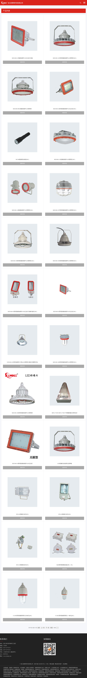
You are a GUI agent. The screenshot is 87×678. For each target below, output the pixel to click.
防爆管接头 (40, 676)
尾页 (51, 627)
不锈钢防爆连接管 (64, 674)
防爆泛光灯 (47, 667)
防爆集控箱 (72, 672)
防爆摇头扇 (20, 676)
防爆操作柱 (38, 669)
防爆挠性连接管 (41, 674)
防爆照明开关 (75, 671)
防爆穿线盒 (25, 671)
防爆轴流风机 (6, 676)
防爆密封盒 (25, 674)
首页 (39, 627)
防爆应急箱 (78, 672)
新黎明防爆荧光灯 (54, 669)
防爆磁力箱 (35, 672)
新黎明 (11, 667)
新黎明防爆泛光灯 (39, 667)
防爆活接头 (33, 676)
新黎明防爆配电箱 (73, 667)
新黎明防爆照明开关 (66, 671)
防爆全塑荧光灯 (71, 669)
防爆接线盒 (41, 671)
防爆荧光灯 (63, 669)
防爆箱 (22, 669)
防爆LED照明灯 (30, 667)
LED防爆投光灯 (64, 667)
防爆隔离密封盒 (17, 674)
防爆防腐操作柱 (45, 669)
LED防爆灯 (22, 667)
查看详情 (22, 62)
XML (47, 664)
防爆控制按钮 (52, 672)
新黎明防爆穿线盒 (16, 671)
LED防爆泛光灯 (55, 667)
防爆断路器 (16, 672)
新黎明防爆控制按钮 (43, 672)
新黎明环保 (16, 667)
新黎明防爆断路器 (8, 672)
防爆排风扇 (14, 676)
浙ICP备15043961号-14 (39, 664)
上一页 (43, 627)
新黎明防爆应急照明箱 (62, 672)
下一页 (47, 627)
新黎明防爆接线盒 (33, 671)
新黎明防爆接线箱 (49, 671)
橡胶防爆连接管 (74, 674)
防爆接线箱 (57, 671)
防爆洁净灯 (78, 669)
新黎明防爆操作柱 (29, 669)
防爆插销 (45, 676)
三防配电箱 (27, 676)
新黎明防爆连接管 (50, 674)
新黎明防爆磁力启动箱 (25, 672)
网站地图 (52, 664)
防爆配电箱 (17, 669)
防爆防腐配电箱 (32, 674)
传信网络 (65, 664)
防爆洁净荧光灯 (7, 671)
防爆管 (57, 674)
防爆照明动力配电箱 (8, 669)
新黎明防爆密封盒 (8, 674)
